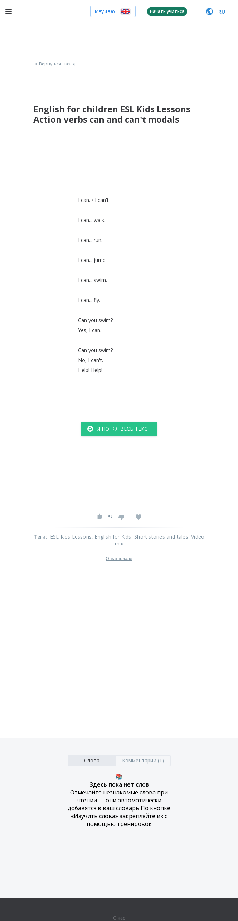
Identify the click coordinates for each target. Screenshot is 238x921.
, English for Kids (111, 536)
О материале (119, 558)
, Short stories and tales (159, 536)
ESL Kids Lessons (71, 536)
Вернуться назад (54, 64)
